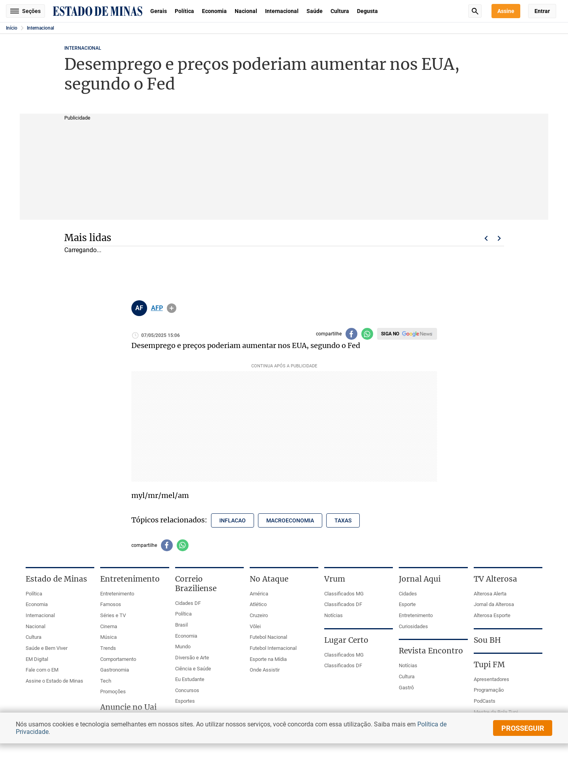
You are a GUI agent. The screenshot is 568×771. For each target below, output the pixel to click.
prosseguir (522, 728)
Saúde (314, 11)
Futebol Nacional (268, 637)
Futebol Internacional (273, 648)
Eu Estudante (189, 679)
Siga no (390, 334)
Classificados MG (344, 594)
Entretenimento (117, 594)
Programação (489, 690)
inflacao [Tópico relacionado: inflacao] (232, 520)
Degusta (367, 11)
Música (108, 637)
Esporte (407, 604)
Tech (105, 681)
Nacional (246, 11)
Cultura (340, 11)
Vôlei (255, 626)
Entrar (542, 11)
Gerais (158, 11)
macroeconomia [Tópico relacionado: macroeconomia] (290, 520)
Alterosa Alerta (490, 594)
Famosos (110, 604)
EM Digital (37, 659)
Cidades (408, 594)
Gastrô (406, 688)
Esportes (185, 701)
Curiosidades (413, 626)
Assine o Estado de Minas (54, 681)
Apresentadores (491, 679)
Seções (25, 11)
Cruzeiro (259, 615)
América (259, 594)
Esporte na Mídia (268, 659)
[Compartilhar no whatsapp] (367, 334)
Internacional (282, 11)
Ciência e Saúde (193, 669)
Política (184, 11)
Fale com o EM (42, 670)
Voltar (486, 238)
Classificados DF (343, 604)
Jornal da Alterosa (494, 604)
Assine (505, 11)
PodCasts (484, 701)
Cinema (108, 626)
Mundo (183, 646)
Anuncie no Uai (128, 707)
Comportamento (118, 659)
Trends (108, 648)
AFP (157, 308)
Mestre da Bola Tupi (496, 712)
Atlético (258, 604)
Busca (475, 11)
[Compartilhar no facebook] (351, 334)
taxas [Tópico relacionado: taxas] (342, 520)
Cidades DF (188, 603)
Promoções (113, 691)
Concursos (187, 690)
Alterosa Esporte (492, 615)
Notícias (333, 615)
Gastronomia (114, 670)
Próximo (499, 238)
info (171, 308)
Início (11, 28)
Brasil (181, 625)
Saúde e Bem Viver (46, 648)
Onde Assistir (265, 670)
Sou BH (487, 640)
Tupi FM (489, 664)
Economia (214, 11)
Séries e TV (113, 615)
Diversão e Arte (192, 658)
